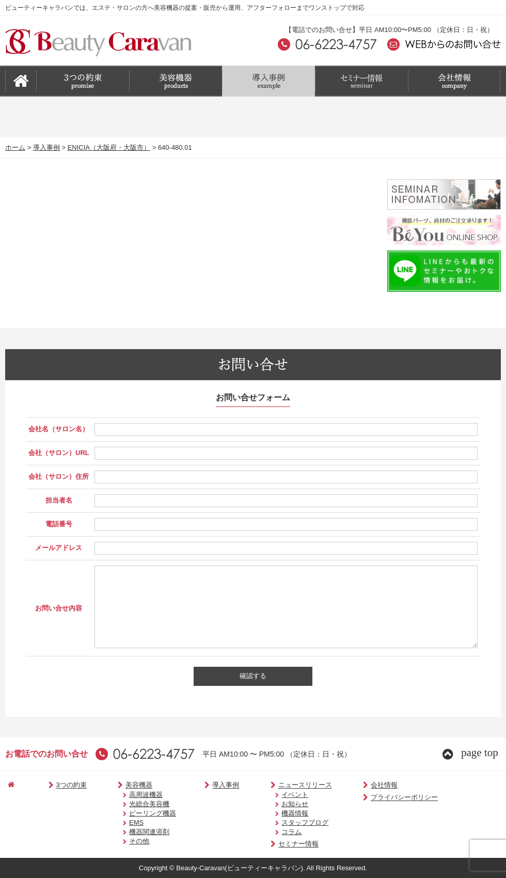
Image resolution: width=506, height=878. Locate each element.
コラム (273, 832)
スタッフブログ (286, 822)
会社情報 (356, 785)
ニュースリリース (282, 785)
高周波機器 (132, 794)
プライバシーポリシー (376, 798)
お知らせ (276, 804)
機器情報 (276, 813)
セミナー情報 (276, 844)
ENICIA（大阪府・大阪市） (109, 147)
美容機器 (122, 785)
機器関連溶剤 (136, 832)
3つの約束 (60, 785)
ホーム (15, 147)
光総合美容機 (136, 804)
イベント (276, 794)
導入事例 (46, 147)
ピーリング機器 (139, 813)
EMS (123, 822)
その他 (126, 841)
